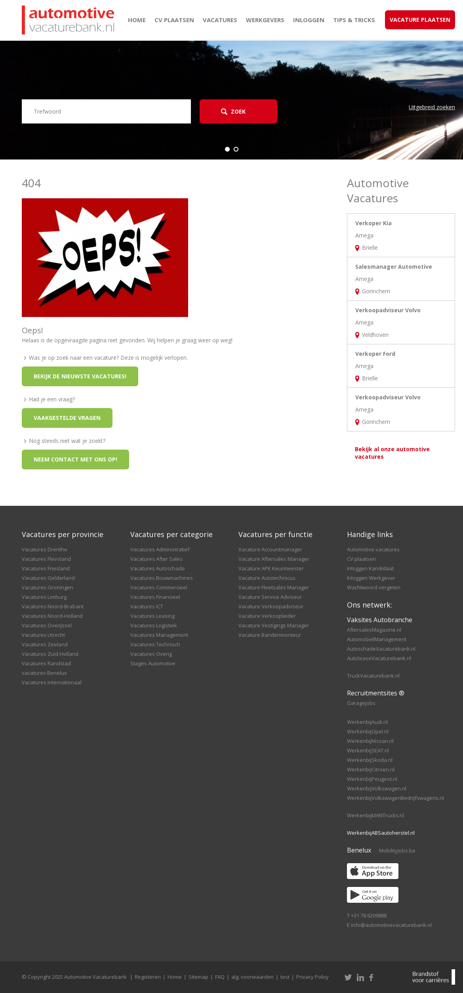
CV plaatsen (174, 20)
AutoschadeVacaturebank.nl (381, 648)
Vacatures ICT (146, 606)
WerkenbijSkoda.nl (370, 759)
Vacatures (220, 20)
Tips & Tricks (354, 20)
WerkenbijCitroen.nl (370, 769)
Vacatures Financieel (155, 596)
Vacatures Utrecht (43, 634)
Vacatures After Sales (156, 558)
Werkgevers (265, 20)
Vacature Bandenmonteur (269, 634)
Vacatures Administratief (160, 549)
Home (137, 20)
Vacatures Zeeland (45, 644)
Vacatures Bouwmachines (161, 577)
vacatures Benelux (44, 672)
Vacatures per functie (275, 534)
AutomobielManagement (376, 639)
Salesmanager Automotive (393, 266)
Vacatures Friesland (46, 568)
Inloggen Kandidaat (370, 568)
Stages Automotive (152, 663)
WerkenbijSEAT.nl (368, 750)
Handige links (370, 534)
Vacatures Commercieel (158, 587)
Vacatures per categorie (171, 534)
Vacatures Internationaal (52, 682)
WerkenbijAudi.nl (367, 721)
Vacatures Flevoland (46, 558)
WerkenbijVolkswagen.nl (376, 788)
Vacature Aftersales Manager (273, 558)
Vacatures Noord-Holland (52, 615)
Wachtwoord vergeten (373, 587)
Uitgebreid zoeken (432, 107)
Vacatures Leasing (152, 615)
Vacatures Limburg (44, 596)
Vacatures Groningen (47, 587)
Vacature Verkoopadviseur (270, 606)
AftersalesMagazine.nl (374, 629)
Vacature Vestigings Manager (273, 625)
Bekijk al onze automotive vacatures (392, 452)
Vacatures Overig (151, 653)
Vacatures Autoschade (157, 568)
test (285, 976)
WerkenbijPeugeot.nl (372, 778)
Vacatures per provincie (62, 534)
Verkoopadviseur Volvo (388, 310)
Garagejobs (361, 702)
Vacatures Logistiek (153, 625)
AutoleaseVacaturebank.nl (379, 658)
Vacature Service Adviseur (270, 596)
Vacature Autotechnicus (266, 577)
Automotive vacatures (373, 549)
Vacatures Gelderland (48, 577)
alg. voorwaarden (252, 976)
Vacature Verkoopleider (267, 615)
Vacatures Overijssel (47, 625)
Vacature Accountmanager (270, 549)
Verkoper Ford (375, 353)
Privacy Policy (312, 976)
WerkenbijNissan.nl (370, 740)
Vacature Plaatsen (420, 19)
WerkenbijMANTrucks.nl (375, 815)
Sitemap (198, 976)
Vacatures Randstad (46, 663)
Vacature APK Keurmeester (271, 568)
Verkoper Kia (373, 223)
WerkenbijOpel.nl (368, 731)
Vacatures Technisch (155, 644)
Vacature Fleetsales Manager (273, 587)
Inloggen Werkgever (371, 577)
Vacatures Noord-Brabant (53, 606)
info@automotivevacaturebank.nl (391, 924)
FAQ (220, 976)
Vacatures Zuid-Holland (50, 653)
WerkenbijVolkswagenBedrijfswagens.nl (395, 797)
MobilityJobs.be (397, 850)
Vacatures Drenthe (44, 549)
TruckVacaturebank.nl (373, 675)
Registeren (148, 976)
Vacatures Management (159, 634)
